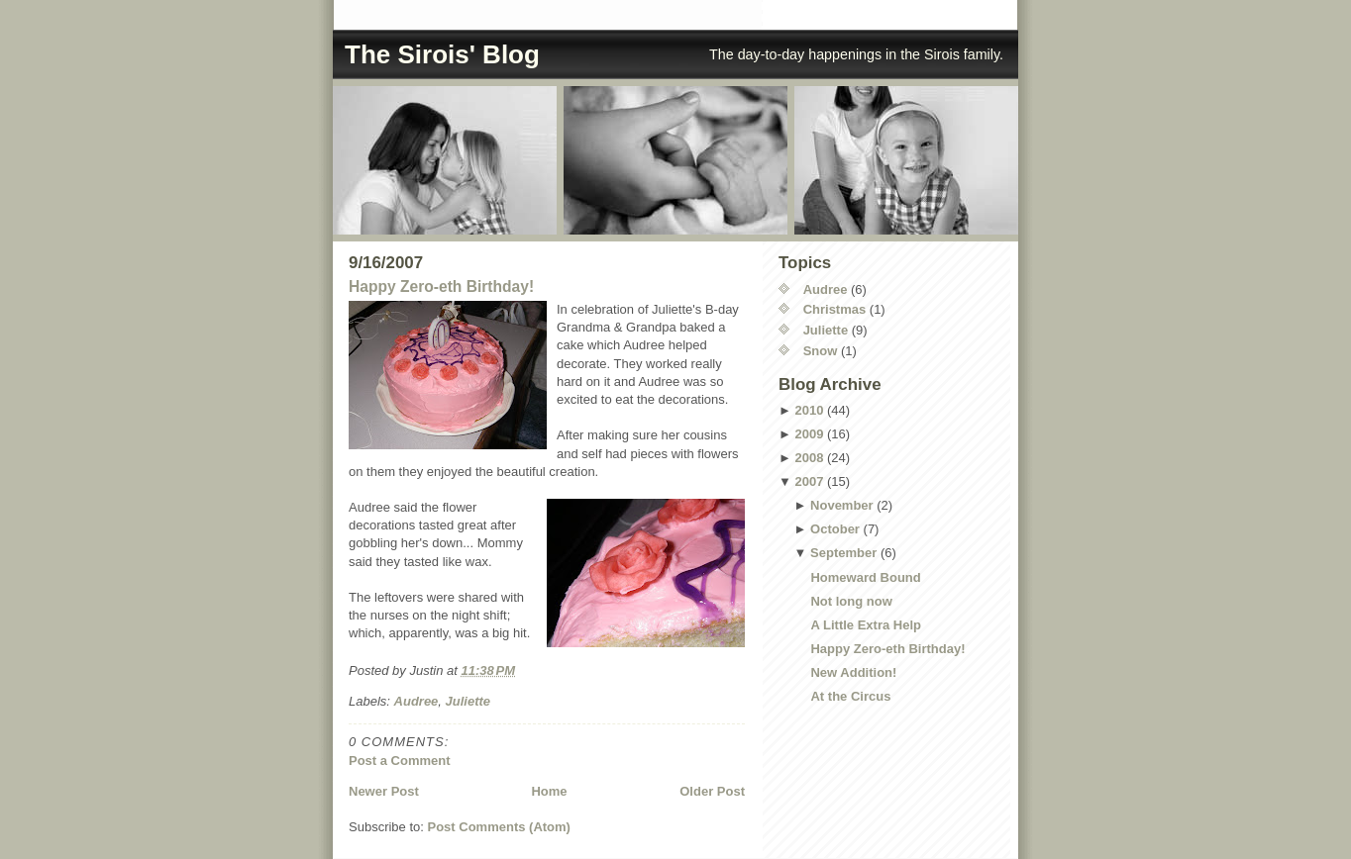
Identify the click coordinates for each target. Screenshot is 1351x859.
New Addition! (853, 672)
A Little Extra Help (865, 625)
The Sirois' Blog (442, 54)
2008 (808, 457)
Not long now (850, 601)
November (842, 505)
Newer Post (384, 791)
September (843, 552)
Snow (820, 350)
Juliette (468, 701)
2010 (808, 410)
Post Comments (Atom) (499, 826)
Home (549, 791)
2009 (808, 434)
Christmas (835, 309)
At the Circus (850, 696)
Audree (416, 701)
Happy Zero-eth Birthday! (441, 286)
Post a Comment (400, 760)
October (835, 529)
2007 (808, 481)
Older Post (712, 791)
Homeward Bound (865, 577)
